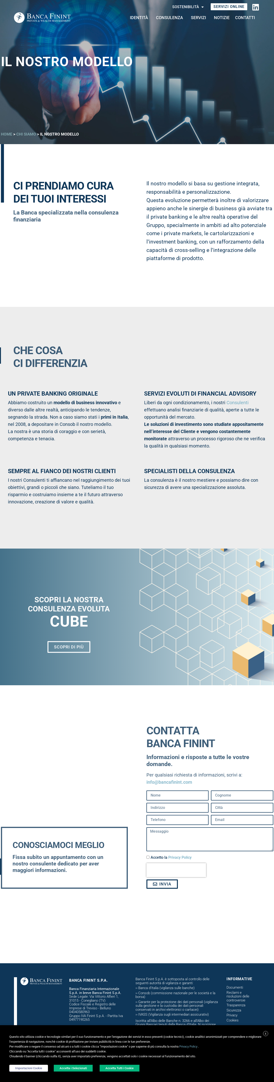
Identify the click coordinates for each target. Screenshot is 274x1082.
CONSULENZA (170, 17)
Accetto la (171, 857)
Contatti (246, 17)
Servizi (199, 17)
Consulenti (238, 402)
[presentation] (176, 870)
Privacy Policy (180, 857)
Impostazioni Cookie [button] (28, 1068)
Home (6, 134)
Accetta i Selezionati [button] (73, 1068)
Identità (140, 17)
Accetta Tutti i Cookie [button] (119, 1068)
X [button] (266, 1033)
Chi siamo (26, 134)
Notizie (222, 17)
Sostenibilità (188, 7)
